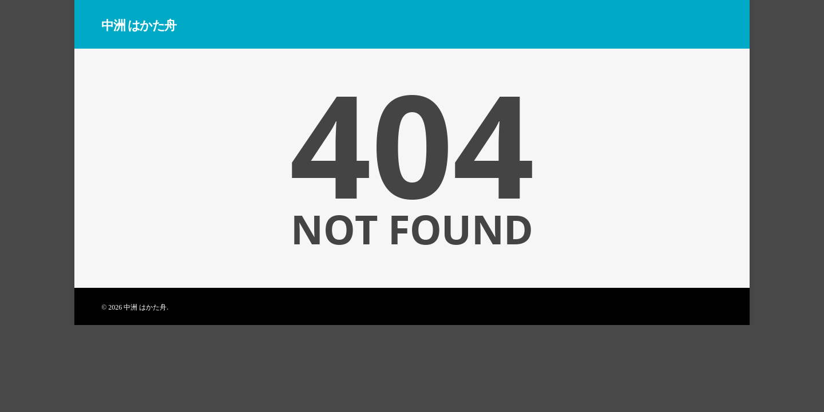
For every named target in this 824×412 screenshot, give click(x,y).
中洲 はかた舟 (138, 24)
